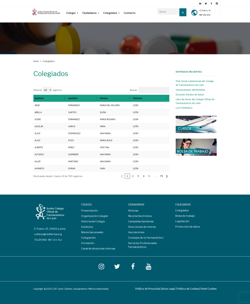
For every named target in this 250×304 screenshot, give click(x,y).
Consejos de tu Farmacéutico (145, 237)
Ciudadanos (89, 13)
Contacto (130, 13)
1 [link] (127, 176)
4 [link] (143, 176)
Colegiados (110, 13)
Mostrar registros (47, 90)
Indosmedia (102, 288)
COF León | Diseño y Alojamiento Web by (80, 288)
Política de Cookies (188, 288)
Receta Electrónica (140, 216)
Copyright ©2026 (42, 288)
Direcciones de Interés (142, 226)
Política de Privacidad (148, 288)
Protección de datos (187, 226)
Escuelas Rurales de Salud (190, 94)
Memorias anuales (92, 232)
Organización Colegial (94, 216)
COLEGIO (86, 204)
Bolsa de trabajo (185, 215)
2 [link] (132, 176)
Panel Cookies (209, 288)
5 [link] (149, 176)
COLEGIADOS (183, 204)
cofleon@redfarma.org (48, 234)
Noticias (133, 210)
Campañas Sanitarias (141, 221)
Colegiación (88, 237)
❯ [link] (167, 176)
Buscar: (134, 90)
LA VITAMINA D (184, 107)
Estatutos (87, 226)
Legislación (182, 221)
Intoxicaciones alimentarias (190, 89)
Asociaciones (136, 232)
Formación (87, 243)
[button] (65, 98)
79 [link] (161, 176)
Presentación (89, 210)
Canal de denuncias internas (98, 248)
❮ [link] (122, 176)
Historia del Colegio (93, 221)
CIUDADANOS (136, 204)
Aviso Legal (169, 288)
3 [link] (138, 176)
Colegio (71, 13)
